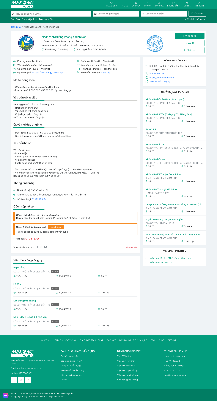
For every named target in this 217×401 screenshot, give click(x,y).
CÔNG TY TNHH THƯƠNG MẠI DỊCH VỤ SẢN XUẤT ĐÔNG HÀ (174, 148)
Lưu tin (189, 42)
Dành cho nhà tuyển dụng (133, 340)
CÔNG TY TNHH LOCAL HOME (160, 223)
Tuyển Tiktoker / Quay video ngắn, (164, 219)
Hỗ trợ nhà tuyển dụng (175, 356)
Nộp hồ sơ (190, 35)
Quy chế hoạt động (65, 340)
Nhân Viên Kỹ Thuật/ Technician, (163, 174)
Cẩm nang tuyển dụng (71, 375)
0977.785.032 (26, 373)
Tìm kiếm (197, 13)
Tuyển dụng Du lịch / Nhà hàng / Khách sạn (169, 258)
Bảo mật (111, 340)
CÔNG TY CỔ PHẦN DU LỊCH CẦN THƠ (63, 41)
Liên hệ (64, 379)
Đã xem (55, 272)
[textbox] (118, 13)
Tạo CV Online (124, 356)
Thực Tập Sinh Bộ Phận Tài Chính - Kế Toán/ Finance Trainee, (175, 234)
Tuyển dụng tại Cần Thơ (160, 262)
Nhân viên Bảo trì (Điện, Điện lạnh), (165, 99)
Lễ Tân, (17, 284)
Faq (153, 340)
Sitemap (172, 340)
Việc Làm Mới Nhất (126, 361)
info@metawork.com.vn (29, 368)
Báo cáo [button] (131, 247)
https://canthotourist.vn (161, 77)
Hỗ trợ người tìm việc (174, 365)
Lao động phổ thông (127, 379)
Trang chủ (16, 27)
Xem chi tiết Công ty (159, 81)
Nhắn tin (189, 50)
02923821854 (39, 199)
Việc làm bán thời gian (128, 375)
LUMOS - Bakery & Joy (157, 193)
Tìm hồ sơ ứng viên (69, 356)
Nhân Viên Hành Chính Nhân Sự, (30, 317)
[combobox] (118, 14)
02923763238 (156, 73)
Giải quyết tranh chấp (91, 340)
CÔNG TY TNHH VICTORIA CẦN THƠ (163, 103)
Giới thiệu (46, 340)
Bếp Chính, (19, 267)
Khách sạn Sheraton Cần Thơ (161, 178)
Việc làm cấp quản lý (127, 370)
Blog (161, 340)
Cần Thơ (105, 72)
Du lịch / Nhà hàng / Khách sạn (47, 72)
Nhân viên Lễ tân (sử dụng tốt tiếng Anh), (169, 114)
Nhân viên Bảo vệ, (155, 159)
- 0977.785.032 (172, 361)
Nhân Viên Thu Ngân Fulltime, (162, 189)
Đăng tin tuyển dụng (71, 365)
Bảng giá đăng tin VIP (71, 361)
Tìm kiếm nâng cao (195, 19)
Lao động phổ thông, (24, 300)
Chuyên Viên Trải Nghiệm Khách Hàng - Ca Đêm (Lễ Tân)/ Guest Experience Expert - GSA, (175, 204)
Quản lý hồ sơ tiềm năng (72, 370)
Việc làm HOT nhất (126, 365)
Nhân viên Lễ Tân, (155, 144)
